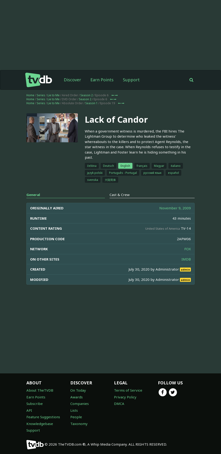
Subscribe (34, 403)
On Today (78, 390)
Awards (76, 397)
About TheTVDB (39, 390)
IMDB (186, 259)
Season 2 (86, 95)
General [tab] (33, 194)
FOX (187, 249)
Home (30, 95)
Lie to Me (53, 95)
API (29, 410)
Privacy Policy (125, 397)
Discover (72, 79)
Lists (74, 410)
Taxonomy (79, 423)
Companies (79, 403)
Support (131, 79)
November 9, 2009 (175, 208)
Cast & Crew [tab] (120, 194)
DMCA (119, 403)
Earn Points (102, 79)
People (76, 417)
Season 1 (91, 103)
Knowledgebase (39, 423)
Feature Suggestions (43, 417)
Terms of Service (128, 390)
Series (41, 95)
